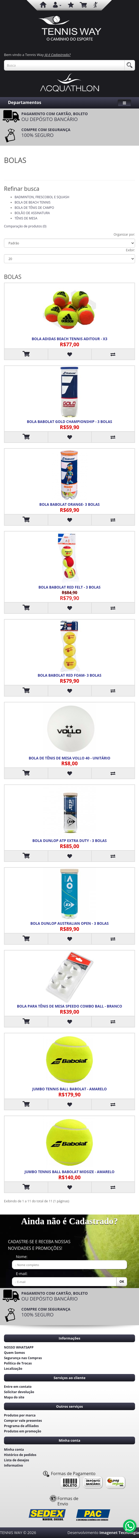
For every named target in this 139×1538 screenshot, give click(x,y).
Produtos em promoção (22, 1431)
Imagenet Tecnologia (119, 1532)
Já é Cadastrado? (58, 54)
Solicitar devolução (19, 1392)
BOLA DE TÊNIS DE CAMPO (34, 207)
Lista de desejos (16, 1460)
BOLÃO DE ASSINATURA (32, 213)
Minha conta (14, 1449)
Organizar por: (124, 234)
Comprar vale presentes (23, 1420)
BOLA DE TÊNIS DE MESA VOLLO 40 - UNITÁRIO (69, 758)
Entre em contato (18, 1386)
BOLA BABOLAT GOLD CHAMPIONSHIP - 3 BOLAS (69, 421)
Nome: (21, 1256)
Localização (13, 1368)
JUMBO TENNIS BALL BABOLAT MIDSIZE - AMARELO (69, 1171)
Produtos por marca (20, 1415)
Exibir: (130, 250)
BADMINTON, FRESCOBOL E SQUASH (42, 197)
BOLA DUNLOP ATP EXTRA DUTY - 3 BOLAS (69, 840)
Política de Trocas (18, 1363)
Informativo (13, 1465)
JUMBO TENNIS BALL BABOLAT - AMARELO (69, 1089)
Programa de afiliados (21, 1426)
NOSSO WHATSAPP (18, 1347)
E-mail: (22, 1273)
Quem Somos (14, 1352)
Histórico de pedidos (20, 1455)
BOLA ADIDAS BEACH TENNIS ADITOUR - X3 (69, 338)
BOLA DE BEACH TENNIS (32, 202)
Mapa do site (14, 1397)
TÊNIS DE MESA (26, 218)
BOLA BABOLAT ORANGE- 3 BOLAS (69, 504)
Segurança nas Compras (23, 1358)
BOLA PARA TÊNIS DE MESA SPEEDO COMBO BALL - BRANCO (69, 1006)
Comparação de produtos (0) (25, 226)
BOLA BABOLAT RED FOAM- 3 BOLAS (69, 675)
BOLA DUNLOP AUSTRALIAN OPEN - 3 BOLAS (69, 923)
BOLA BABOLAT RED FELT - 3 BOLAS (69, 587)
